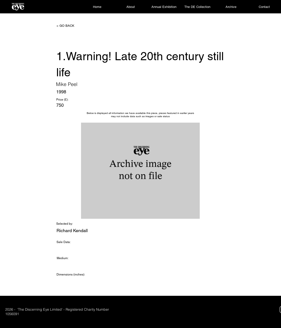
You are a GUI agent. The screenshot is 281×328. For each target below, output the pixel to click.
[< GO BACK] (72, 26)
